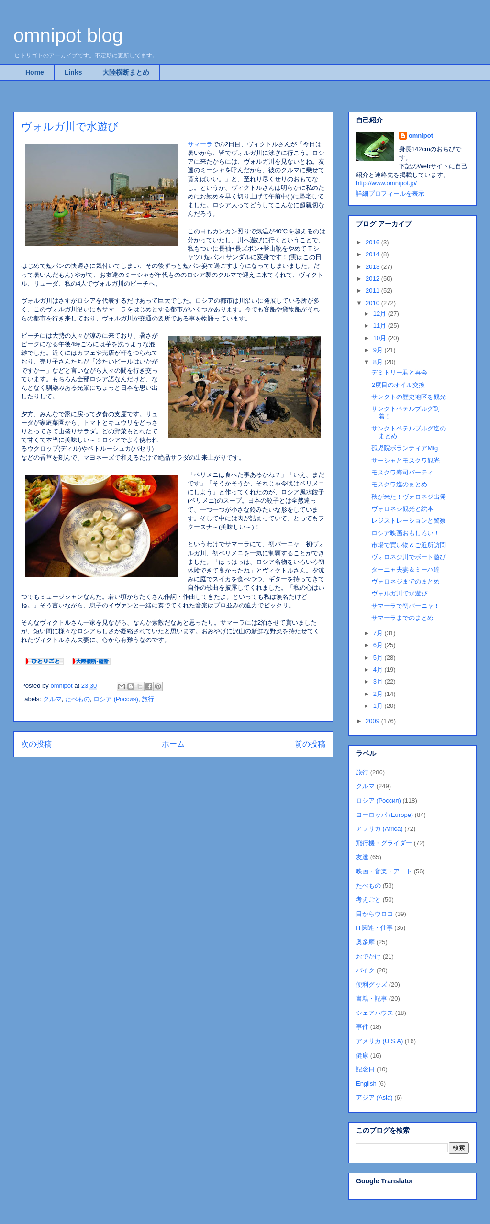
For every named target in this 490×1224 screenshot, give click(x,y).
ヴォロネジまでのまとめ (405, 581)
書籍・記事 (371, 998)
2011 (373, 290)
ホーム (173, 744)
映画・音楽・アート (384, 871)
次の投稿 (36, 744)
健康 (362, 1055)
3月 (379, 681)
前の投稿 (310, 744)
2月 (379, 693)
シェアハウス (374, 1012)
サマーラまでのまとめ (402, 617)
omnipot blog (68, 35)
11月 (380, 325)
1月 (379, 705)
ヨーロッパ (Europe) (384, 814)
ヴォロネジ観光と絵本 (402, 508)
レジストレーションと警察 (408, 520)
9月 (379, 349)
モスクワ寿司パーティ (402, 472)
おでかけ (368, 956)
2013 (373, 266)
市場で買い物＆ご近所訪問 (408, 545)
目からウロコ (374, 913)
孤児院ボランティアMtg (404, 448)
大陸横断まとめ (125, 72)
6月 (379, 645)
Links (73, 72)
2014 (373, 254)
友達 (362, 856)
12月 (380, 313)
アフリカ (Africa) (379, 828)
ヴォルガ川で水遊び (399, 593)
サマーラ (200, 144)
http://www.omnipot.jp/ (386, 183)
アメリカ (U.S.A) (379, 1041)
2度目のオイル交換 (397, 384)
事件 (362, 1026)
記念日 (365, 1069)
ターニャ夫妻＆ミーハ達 (405, 569)
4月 (379, 669)
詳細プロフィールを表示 (390, 193)
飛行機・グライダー (384, 843)
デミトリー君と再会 (399, 372)
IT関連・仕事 (374, 927)
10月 (380, 338)
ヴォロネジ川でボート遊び (408, 557)
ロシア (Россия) (115, 699)
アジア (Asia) (374, 1097)
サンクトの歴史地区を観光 (408, 396)
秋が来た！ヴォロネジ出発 (408, 496)
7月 (379, 633)
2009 (373, 721)
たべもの (77, 699)
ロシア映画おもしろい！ (405, 533)
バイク (365, 970)
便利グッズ (371, 984)
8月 (379, 361)
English (366, 1083)
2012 (373, 278)
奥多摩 (365, 942)
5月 (379, 657)
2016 (373, 242)
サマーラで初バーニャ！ (405, 605)
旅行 (148, 699)
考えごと (368, 899)
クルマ (52, 699)
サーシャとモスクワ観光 (405, 460)
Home (34, 72)
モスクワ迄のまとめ (399, 484)
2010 (373, 303)
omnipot (421, 135)
